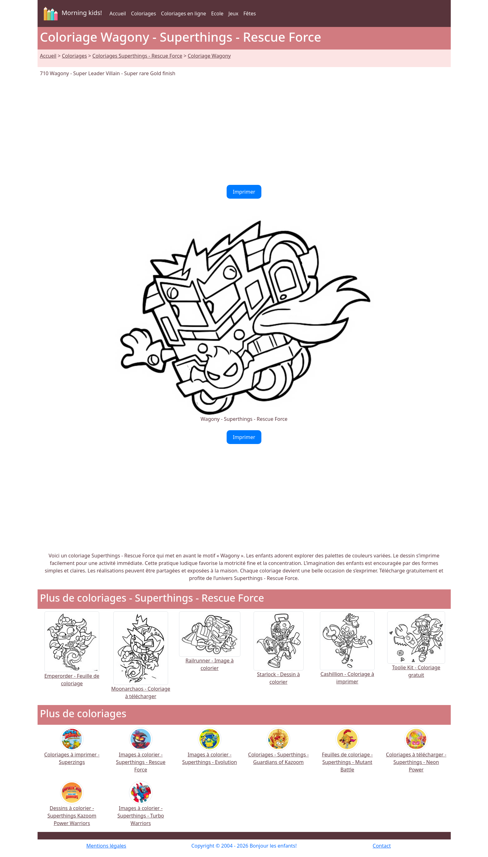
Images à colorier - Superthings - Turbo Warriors (140, 808)
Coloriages (143, 13)
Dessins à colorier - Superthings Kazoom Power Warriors (71, 808)
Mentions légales (106, 845)
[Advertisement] (244, 131)
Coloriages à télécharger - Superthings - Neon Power (416, 754)
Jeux (234, 13)
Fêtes (250, 13)
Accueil (118, 13)
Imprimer (244, 191)
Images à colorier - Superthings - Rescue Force (140, 754)
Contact (382, 845)
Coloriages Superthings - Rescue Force (137, 55)
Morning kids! (71, 13)
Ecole (217, 13)
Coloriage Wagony (209, 55)
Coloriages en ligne (183, 13)
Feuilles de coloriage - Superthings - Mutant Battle (347, 754)
